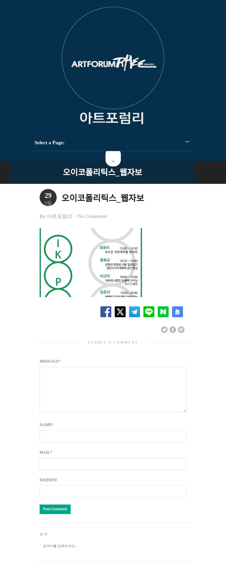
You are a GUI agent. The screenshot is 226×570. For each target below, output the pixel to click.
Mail (46, 460)
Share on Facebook (172, 329)
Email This (181, 329)
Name (47, 432)
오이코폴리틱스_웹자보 (102, 172)
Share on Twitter (164, 329)
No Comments (92, 216)
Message (50, 361)
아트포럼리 (59, 216)
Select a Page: (49, 142)
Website (48, 488)
